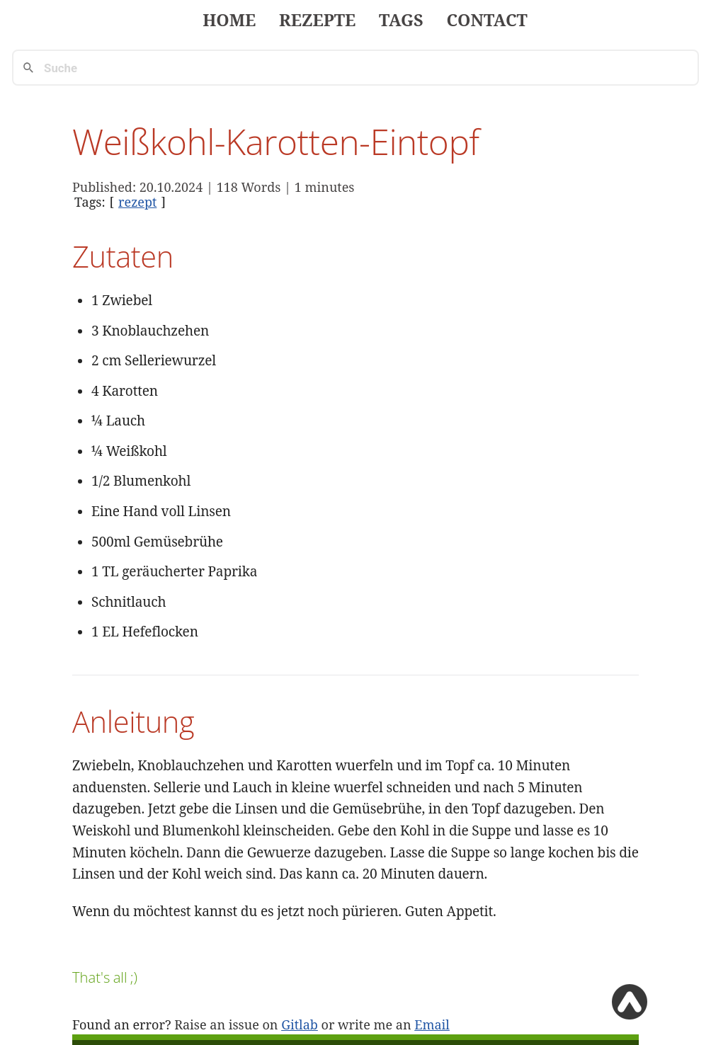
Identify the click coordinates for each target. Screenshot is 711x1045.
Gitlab (299, 1024)
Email (432, 1024)
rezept (137, 201)
